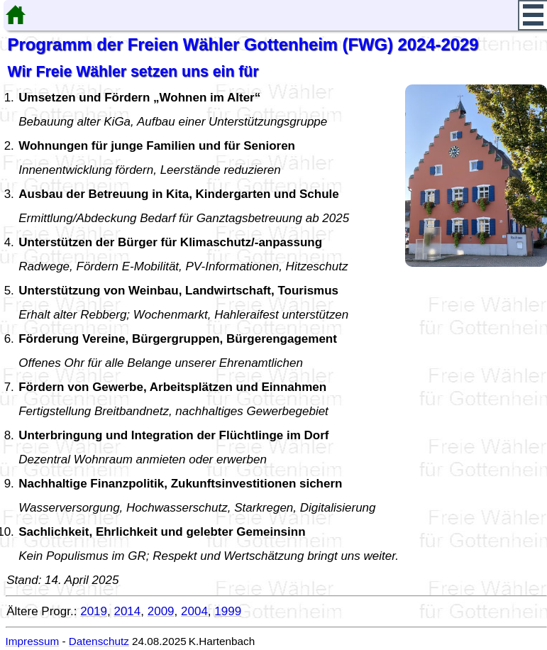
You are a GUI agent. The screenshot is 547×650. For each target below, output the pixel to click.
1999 (227, 611)
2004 (194, 611)
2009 (161, 611)
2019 (93, 611)
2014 (127, 611)
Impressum (33, 641)
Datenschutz (99, 641)
